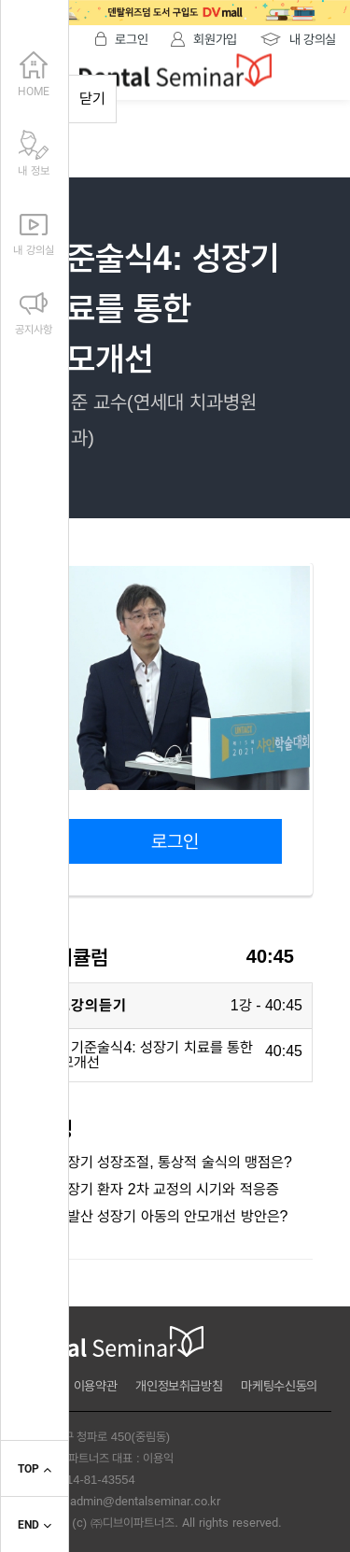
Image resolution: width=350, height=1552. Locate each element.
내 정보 (33, 151)
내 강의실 (33, 230)
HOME (33, 72)
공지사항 (33, 310)
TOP (34, 1470)
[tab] (175, 1006)
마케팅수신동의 (279, 1385)
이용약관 (96, 1385)
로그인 (175, 841)
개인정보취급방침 (178, 1385)
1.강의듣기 (92, 1005)
